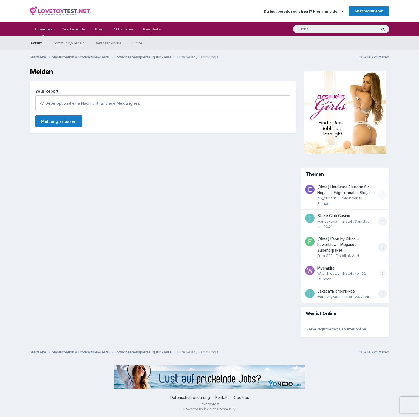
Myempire (326, 268)
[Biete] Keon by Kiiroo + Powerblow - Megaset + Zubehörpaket (338, 245)
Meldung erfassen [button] (59, 121)
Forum (37, 43)
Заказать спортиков (336, 291)
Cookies (241, 397)
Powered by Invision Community (209, 409)
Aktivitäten (123, 29)
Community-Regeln (68, 43)
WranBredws (328, 273)
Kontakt (222, 397)
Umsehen (43, 31)
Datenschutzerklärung (190, 397)
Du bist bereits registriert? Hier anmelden (304, 11)
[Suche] (324, 29)
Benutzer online (108, 43)
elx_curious (327, 198)
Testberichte (73, 29)
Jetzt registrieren (368, 11)
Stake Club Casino (333, 216)
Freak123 (325, 255)
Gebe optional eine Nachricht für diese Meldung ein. (90, 103)
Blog (99, 29)
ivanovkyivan (328, 221)
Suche (136, 43)
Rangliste (152, 29)
